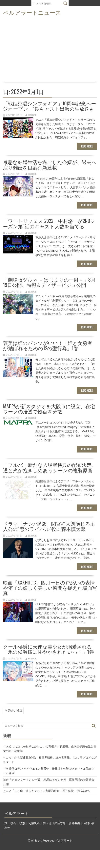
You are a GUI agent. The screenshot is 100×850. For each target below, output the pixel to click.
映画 (13, 823)
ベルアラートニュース (32, 12)
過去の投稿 (15, 710)
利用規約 (34, 823)
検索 (22, 823)
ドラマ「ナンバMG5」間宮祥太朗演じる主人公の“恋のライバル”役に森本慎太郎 (49, 526)
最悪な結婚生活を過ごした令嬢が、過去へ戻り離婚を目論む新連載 (50, 164)
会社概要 (74, 823)
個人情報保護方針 (54, 823)
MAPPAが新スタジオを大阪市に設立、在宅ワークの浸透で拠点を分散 (49, 408)
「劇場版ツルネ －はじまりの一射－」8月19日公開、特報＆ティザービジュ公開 (49, 282)
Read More (87, 146)
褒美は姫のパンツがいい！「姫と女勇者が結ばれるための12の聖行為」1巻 (47, 345)
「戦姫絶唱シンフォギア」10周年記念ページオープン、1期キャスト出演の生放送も (49, 106)
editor (31, 115)
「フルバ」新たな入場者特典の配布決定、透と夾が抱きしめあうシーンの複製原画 (49, 467)
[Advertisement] (50, 50)
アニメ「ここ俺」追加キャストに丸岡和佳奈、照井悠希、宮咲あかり (47, 791)
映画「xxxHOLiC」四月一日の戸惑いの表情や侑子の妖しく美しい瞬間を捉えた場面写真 (50, 588)
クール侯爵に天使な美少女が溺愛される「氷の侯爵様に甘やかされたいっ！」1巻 (48, 649)
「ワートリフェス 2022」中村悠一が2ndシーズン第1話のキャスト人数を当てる (49, 223)
